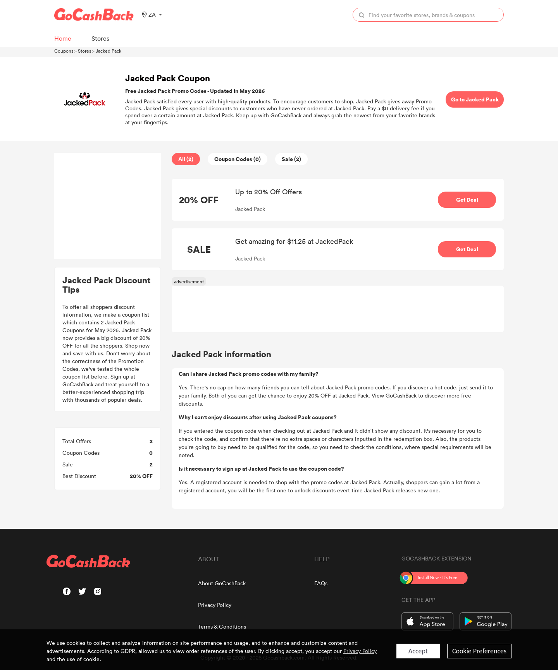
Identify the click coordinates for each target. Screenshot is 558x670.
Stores (84, 50)
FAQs (320, 583)
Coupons (63, 50)
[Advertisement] (107, 206)
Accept (418, 651)
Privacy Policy (214, 604)
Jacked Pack (108, 50)
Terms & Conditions (222, 626)
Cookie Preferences (479, 651)
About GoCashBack (222, 583)
